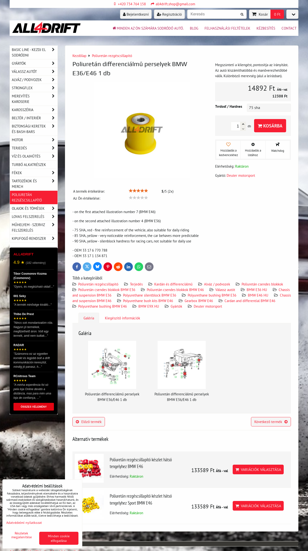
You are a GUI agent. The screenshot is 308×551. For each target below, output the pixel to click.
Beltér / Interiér (35, 118)
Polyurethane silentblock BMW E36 (149, 295)
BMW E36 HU (257, 289)
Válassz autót (225, 289)
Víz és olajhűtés (35, 156)
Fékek (35, 173)
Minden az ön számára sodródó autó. (148, 28)
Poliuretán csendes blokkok (262, 284)
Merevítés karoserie (35, 99)
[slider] (138, 191)
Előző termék (89, 421)
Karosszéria (35, 110)
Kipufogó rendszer (35, 238)
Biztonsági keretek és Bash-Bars (35, 129)
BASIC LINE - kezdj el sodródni (35, 52)
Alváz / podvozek (217, 284)
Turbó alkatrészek (29, 164)
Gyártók (176, 306)
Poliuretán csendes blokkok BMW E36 (106, 289)
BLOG (194, 28)
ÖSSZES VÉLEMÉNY (34, 406)
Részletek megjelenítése (21, 535)
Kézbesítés (266, 28)
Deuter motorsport (208, 306)
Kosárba (270, 126)
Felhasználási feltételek (227, 28)
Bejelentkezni (136, 14)
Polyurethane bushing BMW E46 (102, 306)
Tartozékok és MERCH (35, 183)
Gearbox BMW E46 (199, 300)
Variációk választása (258, 469)
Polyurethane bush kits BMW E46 (148, 300)
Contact (289, 28)
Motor (35, 140)
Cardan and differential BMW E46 (250, 300)
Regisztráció (169, 14)
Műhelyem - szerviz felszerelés (35, 227)
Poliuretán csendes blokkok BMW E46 (175, 289)
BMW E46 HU (258, 295)
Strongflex (35, 88)
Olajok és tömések (35, 208)
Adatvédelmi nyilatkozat (24, 522)
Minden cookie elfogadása (59, 538)
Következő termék (271, 421)
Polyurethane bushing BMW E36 (212, 295)
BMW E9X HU (148, 306)
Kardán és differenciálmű (173, 284)
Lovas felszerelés (35, 217)
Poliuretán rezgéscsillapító (98, 284)
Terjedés (136, 284)
